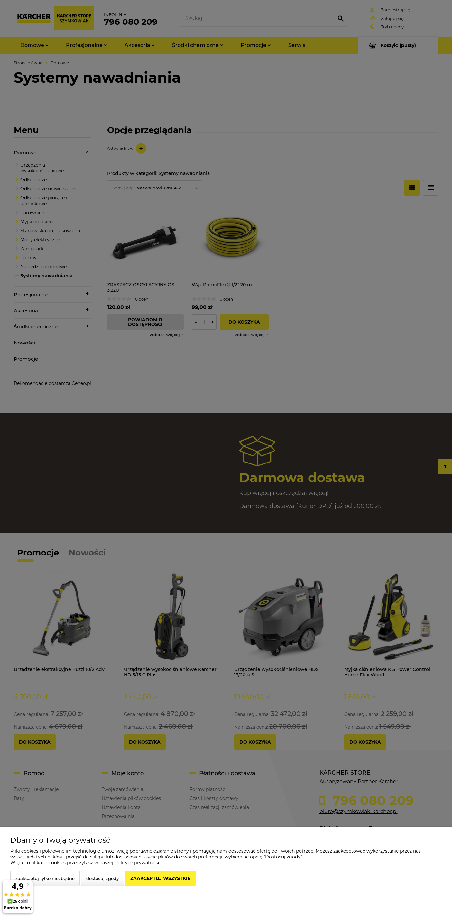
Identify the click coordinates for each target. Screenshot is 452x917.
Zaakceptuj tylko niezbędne (45, 878)
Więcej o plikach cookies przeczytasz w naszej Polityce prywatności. (86, 863)
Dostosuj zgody (102, 878)
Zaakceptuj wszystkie (160, 878)
